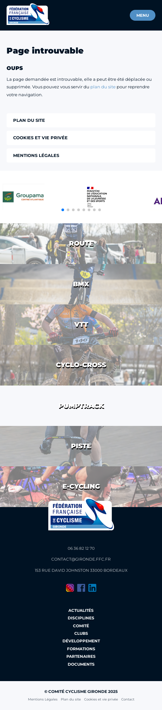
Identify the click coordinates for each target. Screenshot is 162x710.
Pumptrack (81, 406)
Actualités (81, 610)
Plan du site (71, 699)
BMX (81, 284)
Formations (81, 648)
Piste (81, 446)
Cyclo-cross (81, 365)
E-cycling (81, 486)
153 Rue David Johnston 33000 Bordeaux (81, 570)
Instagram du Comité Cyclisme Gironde (70, 588)
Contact (127, 699)
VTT (81, 324)
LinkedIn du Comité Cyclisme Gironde (92, 588)
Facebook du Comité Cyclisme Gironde (81, 588)
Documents (81, 664)
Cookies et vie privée (101, 699)
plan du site (103, 86)
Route (81, 243)
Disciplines (81, 617)
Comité (81, 625)
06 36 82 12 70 (81, 548)
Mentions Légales (43, 699)
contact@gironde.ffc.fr (81, 559)
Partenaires (81, 656)
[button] (62, 210)
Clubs (81, 633)
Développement (81, 640)
